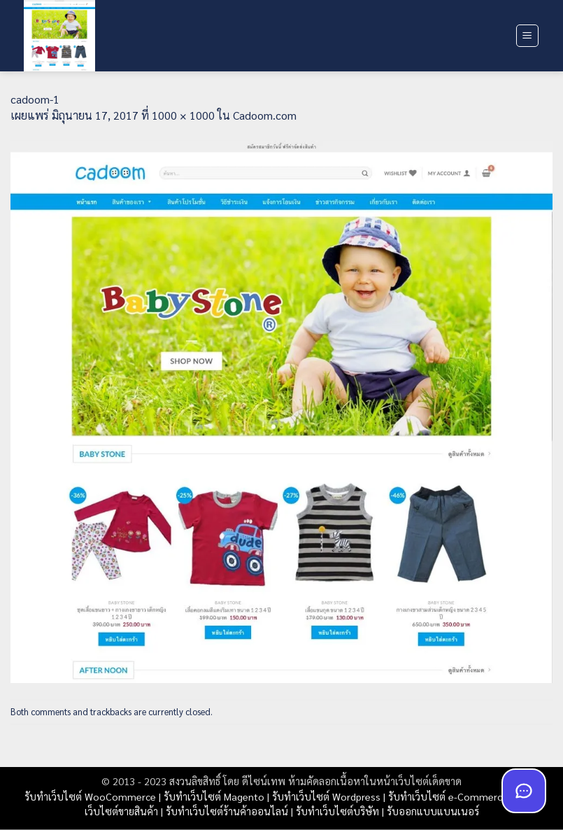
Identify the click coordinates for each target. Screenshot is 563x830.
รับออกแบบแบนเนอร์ (433, 811)
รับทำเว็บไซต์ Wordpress (326, 796)
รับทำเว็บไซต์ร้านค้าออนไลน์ (227, 811)
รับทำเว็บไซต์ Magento (214, 796)
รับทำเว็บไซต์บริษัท (337, 811)
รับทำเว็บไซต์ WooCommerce (90, 796)
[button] (527, 35)
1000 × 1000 (183, 115)
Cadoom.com (265, 115)
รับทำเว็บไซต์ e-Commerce (448, 796)
